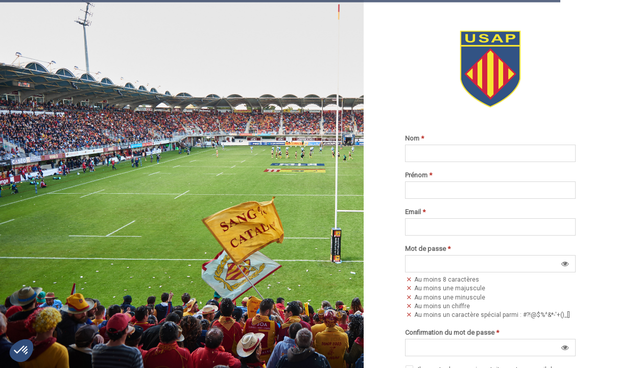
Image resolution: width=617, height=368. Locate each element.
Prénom (418, 175)
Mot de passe (427, 248)
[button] (564, 264)
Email (415, 212)
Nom (414, 138)
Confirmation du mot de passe (452, 332)
